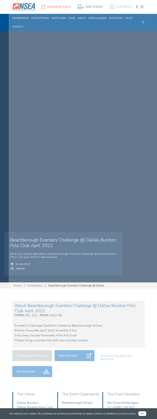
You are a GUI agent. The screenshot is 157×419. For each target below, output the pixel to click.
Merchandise (98, 18)
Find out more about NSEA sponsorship (117, 357)
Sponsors (116, 18)
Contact (17, 27)
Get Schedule (25, 371)
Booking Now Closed (32, 355)
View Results (68, 355)
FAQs (72, 18)
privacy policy (129, 413)
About (82, 18)
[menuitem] (20, 18)
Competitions (40, 18)
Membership (20, 18)
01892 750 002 (123, 407)
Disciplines (59, 18)
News (129, 18)
